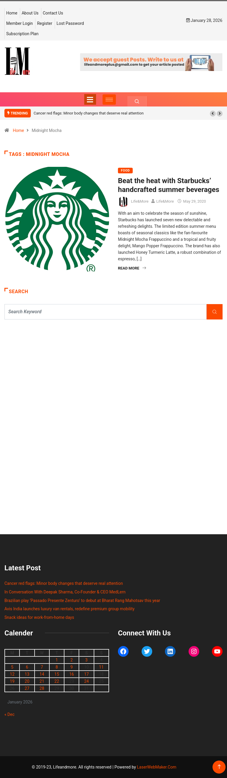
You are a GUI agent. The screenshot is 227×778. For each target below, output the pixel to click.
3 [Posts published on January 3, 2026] (86, 660)
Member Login (19, 23)
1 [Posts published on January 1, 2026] (57, 660)
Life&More (139, 201)
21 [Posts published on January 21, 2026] (42, 681)
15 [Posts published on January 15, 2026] (56, 674)
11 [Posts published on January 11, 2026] (101, 667)
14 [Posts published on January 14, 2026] (42, 674)
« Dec (9, 714)
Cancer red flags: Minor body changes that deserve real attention (89, 113)
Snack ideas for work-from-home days (39, 617)
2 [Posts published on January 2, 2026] (71, 660)
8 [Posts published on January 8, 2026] (57, 667)
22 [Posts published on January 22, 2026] (56, 681)
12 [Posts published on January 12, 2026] (12, 674)
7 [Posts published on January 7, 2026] (42, 667)
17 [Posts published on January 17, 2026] (86, 674)
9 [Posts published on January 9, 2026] (71, 667)
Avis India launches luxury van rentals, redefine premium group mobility (69, 608)
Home (11, 13)
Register (44, 23)
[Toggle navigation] (90, 99)
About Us (30, 13)
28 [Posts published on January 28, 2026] (42, 688)
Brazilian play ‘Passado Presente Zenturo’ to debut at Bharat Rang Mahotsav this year (82, 600)
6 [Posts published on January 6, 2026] (27, 667)
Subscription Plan (22, 33)
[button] (213, 114)
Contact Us (53, 13)
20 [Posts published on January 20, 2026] (27, 681)
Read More (132, 268)
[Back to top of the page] (219, 767)
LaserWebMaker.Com (156, 767)
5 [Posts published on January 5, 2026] (12, 667)
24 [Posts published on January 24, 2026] (86, 681)
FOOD (125, 170)
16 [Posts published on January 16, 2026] (71, 674)
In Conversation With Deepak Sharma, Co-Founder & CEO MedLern (65, 592)
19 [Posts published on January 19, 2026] (12, 681)
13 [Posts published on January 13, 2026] (27, 674)
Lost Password (70, 23)
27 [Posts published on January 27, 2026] (27, 688)
